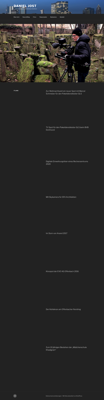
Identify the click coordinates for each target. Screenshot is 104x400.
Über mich (16, 17)
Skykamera (53, 17)
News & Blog (26, 17)
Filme (34, 17)
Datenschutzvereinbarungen (53, 396)
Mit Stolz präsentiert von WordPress (72, 396)
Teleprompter (43, 17)
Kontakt (62, 17)
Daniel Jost (25, 6)
